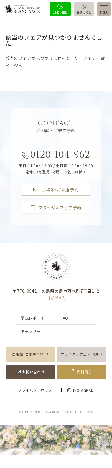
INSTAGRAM (80, 390)
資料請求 (84, 372)
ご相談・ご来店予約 (55, 190)
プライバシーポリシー (36, 390)
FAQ (64, 318)
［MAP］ (57, 298)
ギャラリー (31, 331)
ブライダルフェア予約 (56, 208)
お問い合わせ (33, 372)
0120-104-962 (56, 156)
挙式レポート (33, 318)
